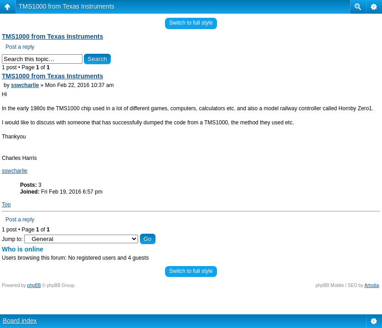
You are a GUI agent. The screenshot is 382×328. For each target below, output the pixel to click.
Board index (20, 320)
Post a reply (19, 47)
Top (6, 204)
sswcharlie (25, 85)
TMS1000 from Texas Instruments (66, 6)
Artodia (372, 285)
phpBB (34, 285)
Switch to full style (190, 23)
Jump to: (12, 239)
